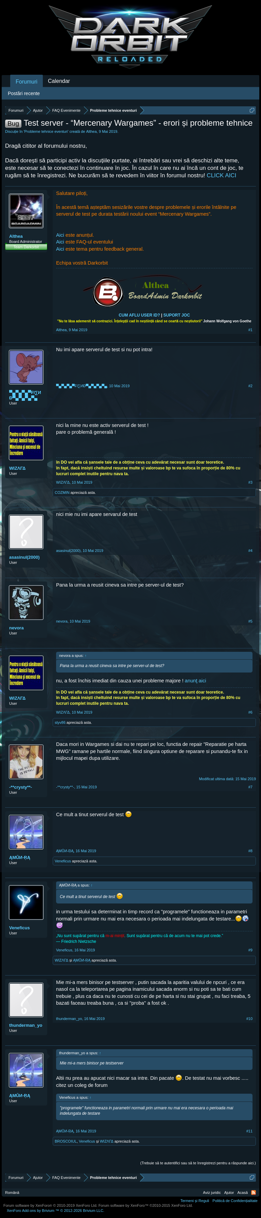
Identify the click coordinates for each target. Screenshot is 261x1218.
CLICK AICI (221, 175)
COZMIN (62, 492)
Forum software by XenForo (50, 1205)
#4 (250, 551)
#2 (250, 386)
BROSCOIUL (66, 1141)
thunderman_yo (25, 1025)
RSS (253, 1192)
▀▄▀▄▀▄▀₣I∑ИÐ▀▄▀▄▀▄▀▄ (25, 395)
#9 (250, 950)
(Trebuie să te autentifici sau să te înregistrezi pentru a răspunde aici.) (198, 1163)
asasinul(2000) (24, 557)
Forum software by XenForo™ (146, 1205)
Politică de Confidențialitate (235, 1201)
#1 (250, 330)
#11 (249, 1131)
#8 (250, 851)
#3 (250, 482)
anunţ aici (195, 680)
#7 (250, 787)
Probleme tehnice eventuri (46, 131)
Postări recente (24, 93)
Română (12, 1192)
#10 (249, 1019)
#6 (250, 712)
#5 (250, 621)
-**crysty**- (20, 787)
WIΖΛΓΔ (17, 468)
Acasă (242, 1192)
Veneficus (63, 861)
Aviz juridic (212, 1192)
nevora (16, 627)
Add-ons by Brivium (55, 1210)
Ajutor (229, 1192)
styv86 (60, 722)
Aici (61, 235)
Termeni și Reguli (194, 1201)
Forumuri (26, 82)
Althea (91, 131)
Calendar (59, 81)
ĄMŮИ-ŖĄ (19, 857)
